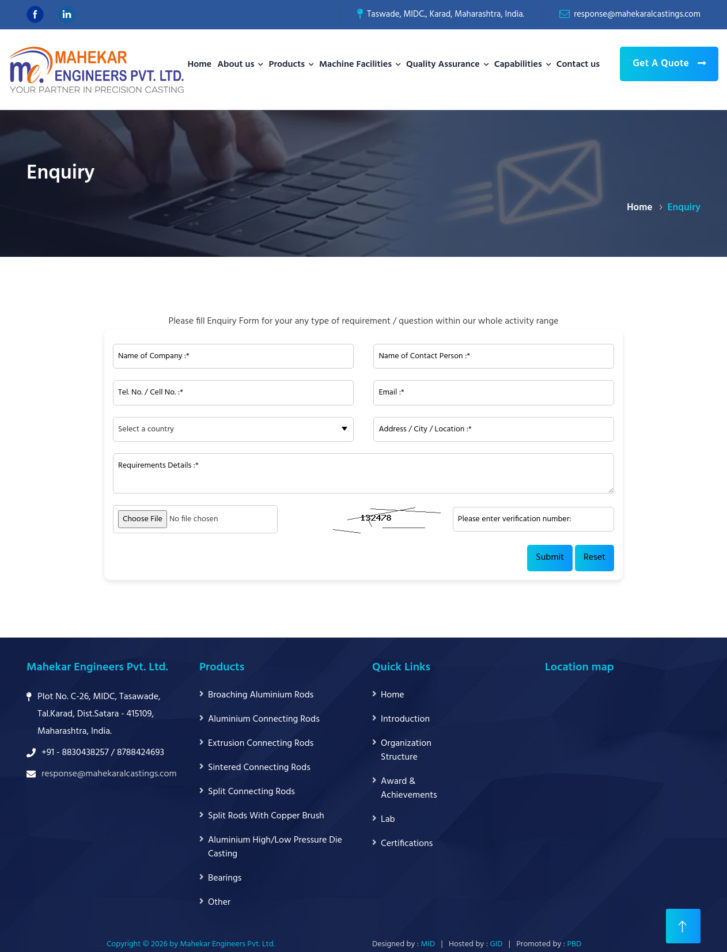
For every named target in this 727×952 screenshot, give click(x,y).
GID (496, 944)
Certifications (407, 844)
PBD (574, 944)
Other (219, 902)
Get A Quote (669, 64)
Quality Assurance (443, 64)
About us (235, 64)
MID (428, 944)
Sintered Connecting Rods (259, 768)
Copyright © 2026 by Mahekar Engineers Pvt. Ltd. (191, 944)
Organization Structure (406, 750)
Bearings (224, 878)
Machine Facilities (355, 64)
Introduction (405, 719)
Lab (388, 819)
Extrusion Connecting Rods (260, 743)
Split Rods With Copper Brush (266, 816)
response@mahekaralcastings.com (637, 14)
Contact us (578, 64)
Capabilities (518, 64)
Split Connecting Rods (251, 792)
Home (199, 64)
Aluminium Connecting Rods (264, 719)
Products (286, 64)
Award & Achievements (409, 788)
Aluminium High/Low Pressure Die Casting (275, 847)
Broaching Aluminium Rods (260, 695)
